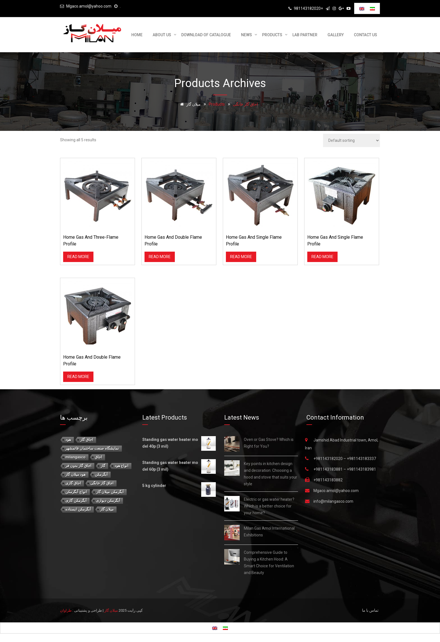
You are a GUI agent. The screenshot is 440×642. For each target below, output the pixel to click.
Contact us (365, 35)
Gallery (335, 35)
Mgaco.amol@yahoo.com (88, 6)
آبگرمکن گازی (76, 500)
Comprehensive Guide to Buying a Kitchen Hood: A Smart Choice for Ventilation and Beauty (269, 562)
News (246, 35)
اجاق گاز (86, 440)
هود (68, 440)
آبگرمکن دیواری (108, 500)
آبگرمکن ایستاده (78, 509)
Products (272, 35)
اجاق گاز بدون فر (78, 466)
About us (162, 35)
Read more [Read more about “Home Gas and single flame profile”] (241, 256)
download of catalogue (206, 35)
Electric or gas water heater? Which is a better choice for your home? (269, 506)
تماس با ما (370, 610)
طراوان (66, 610)
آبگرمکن (101, 474)
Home (137, 35)
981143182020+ (308, 8)
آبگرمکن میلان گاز (110, 492)
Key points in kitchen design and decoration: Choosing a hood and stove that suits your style (270, 473)
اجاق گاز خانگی (102, 483)
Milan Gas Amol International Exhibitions (269, 531)
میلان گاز (107, 509)
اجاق (98, 457)
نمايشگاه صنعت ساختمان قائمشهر (92, 448)
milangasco (75, 457)
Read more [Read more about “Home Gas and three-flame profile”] (78, 256)
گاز (103, 466)
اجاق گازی (73, 483)
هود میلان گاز (75, 474)
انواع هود (121, 466)
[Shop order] (351, 140)
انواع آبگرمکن (76, 492)
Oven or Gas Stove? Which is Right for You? (269, 443)
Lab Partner (304, 35)
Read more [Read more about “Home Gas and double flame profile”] (160, 256)
